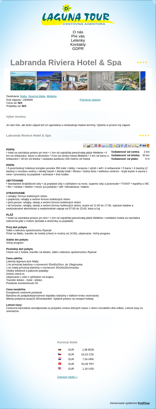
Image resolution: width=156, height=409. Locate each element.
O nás (78, 32)
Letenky (78, 40)
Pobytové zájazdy (90, 99)
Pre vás (78, 36)
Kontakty (78, 44)
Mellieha (52, 96)
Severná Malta (36, 96)
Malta (23, 96)
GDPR (78, 49)
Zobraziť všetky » (67, 377)
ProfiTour (144, 403)
